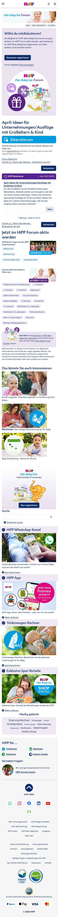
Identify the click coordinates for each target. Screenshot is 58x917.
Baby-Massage (44, 724)
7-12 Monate (8, 306)
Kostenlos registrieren (18, 57)
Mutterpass (26, 728)
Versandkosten (27, 849)
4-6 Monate (38, 301)
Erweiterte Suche (15, 522)
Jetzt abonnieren (12, 572)
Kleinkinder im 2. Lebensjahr (28, 306)
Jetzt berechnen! (12, 665)
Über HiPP (29, 836)
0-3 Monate (25, 301)
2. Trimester (8, 290)
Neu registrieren (29, 505)
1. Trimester (38, 284)
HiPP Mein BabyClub (30, 831)
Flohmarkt (30, 317)
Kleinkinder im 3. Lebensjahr (14, 312)
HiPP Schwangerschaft (18, 822)
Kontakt (48, 863)
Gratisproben (15, 724)
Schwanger (37, 720)
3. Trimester (21, 290)
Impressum (36, 863)
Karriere (13, 849)
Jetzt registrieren (39, 25)
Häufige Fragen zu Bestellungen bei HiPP (29, 858)
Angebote (46, 831)
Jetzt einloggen (27, 64)
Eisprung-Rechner (19, 720)
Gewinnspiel (40, 727)
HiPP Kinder (13, 831)
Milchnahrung (9, 254)
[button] (49, 4)
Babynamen (35, 290)
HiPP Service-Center (25, 772)
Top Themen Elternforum (17, 863)
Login (28, 25)
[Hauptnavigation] (3, 4)
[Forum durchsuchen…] (29, 517)
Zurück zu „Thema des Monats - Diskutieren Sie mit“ (26, 162)
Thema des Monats (37, 312)
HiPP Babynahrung (39, 826)
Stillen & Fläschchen (11, 295)
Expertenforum (13, 151)
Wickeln (46, 721)
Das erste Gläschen (30, 295)
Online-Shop (29, 731)
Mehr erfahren (12, 617)
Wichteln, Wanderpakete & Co (15, 323)
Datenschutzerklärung (19, 844)
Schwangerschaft (30, 260)
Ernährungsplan (30, 724)
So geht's (51, 25)
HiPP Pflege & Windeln (40, 822)
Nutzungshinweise (40, 844)
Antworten (48, 168)
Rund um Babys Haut (12, 260)
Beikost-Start (8, 249)
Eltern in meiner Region (13, 317)
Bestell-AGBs (42, 849)
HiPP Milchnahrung (19, 826)
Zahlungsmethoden (29, 853)
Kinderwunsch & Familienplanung (16, 284)
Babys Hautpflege (10, 301)
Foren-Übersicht (9, 159)
